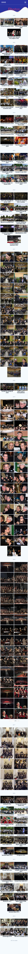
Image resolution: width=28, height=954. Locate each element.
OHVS (3, 2)
